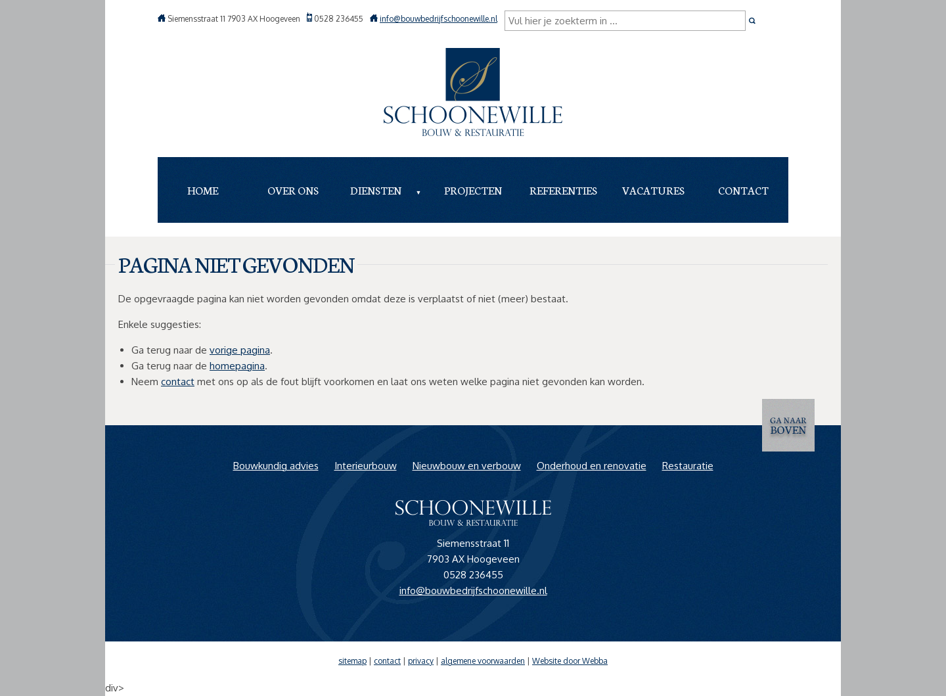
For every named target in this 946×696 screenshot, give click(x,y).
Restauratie (687, 465)
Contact (743, 189)
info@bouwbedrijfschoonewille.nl (438, 19)
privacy (421, 661)
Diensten (375, 189)
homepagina (237, 366)
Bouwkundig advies (276, 465)
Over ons (293, 189)
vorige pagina (240, 350)
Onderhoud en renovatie (591, 465)
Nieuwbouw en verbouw (467, 465)
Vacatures (653, 189)
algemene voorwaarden (483, 661)
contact (177, 381)
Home (202, 189)
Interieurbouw (365, 465)
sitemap (352, 661)
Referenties (563, 189)
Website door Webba (570, 661)
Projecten (473, 189)
